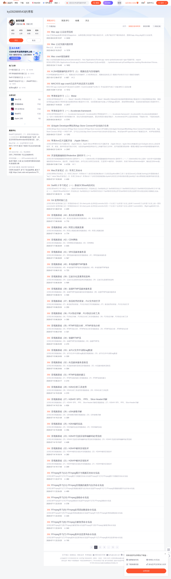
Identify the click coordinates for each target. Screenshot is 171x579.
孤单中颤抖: (13, 161)
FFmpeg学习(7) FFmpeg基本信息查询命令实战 (71, 534)
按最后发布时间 (134, 26)
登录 (119, 3)
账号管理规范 (109, 560)
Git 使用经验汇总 (57, 200)
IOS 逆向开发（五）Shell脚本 (20, 152)
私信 (33, 40)
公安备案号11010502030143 (69, 558)
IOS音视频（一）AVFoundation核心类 (23, 158)
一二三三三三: (14, 137)
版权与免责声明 (119, 560)
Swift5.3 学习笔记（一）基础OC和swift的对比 (71, 185)
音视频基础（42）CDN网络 (62, 239)
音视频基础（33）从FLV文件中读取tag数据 (70, 350)
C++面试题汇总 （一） (21, 70)
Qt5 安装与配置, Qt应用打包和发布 (21, 167)
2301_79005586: (15, 155)
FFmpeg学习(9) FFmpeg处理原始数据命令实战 (71, 510)
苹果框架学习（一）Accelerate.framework (69, 111)
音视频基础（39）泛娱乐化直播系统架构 (68, 276)
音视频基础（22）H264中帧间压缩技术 (68, 448)
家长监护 (64, 560)
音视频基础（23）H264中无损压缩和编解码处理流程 (74, 436)
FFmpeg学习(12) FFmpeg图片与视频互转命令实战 (73, 473)
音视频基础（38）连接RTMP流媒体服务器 (69, 289)
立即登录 (146, 571)
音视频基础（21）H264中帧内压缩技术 (68, 460)
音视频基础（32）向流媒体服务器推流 (67, 362)
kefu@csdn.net (114, 555)
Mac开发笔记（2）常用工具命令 (64, 170)
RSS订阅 (157, 26)
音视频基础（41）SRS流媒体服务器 (66, 252)
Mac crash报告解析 (58, 56)
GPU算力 (48, 2)
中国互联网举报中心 (86, 560)
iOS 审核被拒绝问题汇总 (21, 73)
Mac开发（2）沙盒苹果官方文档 (21, 143)
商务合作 (80, 555)
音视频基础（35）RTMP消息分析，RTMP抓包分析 (73, 325)
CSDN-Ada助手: (15, 170)
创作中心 (150, 3)
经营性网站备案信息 (117, 558)
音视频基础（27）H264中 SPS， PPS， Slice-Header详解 (77, 399)
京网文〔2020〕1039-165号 (102, 558)
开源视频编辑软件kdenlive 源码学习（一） (69, 155)
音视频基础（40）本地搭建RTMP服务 (67, 264)
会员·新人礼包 (132, 2)
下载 (22, 3)
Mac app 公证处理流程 (60, 32)
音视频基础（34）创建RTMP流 (64, 338)
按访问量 (146, 26)
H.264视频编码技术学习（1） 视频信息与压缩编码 (73, 71)
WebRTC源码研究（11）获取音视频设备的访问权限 (25, 134)
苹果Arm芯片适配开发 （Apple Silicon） (68, 140)
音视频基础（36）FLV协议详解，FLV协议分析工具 (73, 313)
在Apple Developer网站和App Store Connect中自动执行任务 (78, 126)
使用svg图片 (17, 88)
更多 (57, 3)
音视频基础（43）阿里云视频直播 (65, 227)
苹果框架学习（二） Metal (61, 96)
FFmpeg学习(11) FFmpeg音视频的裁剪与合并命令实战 (75, 485)
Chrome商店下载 (98, 560)
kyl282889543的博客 (20, 11)
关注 (16, 40)
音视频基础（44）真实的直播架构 (65, 215)
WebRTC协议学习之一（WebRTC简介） (23, 82)
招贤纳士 (73, 555)
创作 (162, 3)
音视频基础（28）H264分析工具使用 (67, 387)
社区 (27, 3)
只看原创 (51, 26)
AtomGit (36, 3)
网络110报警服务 (73, 560)
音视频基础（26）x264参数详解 (64, 411)
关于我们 (65, 555)
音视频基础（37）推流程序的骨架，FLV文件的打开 (73, 301)
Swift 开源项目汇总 (20, 77)
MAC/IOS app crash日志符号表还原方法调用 (70, 83)
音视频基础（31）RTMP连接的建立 (66, 375)
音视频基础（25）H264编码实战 (64, 424)
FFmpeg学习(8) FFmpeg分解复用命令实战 (69, 522)
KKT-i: (11, 146)
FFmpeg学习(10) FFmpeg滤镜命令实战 (68, 497)
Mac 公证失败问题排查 (60, 44)
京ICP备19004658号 (85, 558)
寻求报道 (88, 555)
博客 (16, 3)
